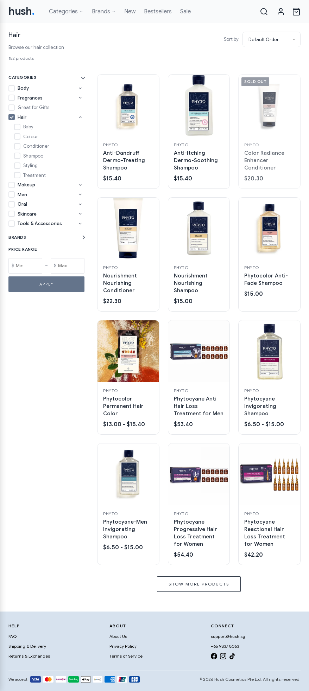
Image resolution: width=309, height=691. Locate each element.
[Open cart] (296, 11)
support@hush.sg (228, 636)
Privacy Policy (123, 646)
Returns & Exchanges (29, 656)
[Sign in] (280, 11)
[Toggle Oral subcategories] (80, 204)
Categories (66, 11)
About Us (118, 636)
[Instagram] (223, 657)
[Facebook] (214, 657)
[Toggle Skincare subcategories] (80, 214)
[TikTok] (232, 657)
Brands (104, 11)
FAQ (12, 636)
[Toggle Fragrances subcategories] (80, 98)
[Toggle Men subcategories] (80, 194)
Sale (185, 11)
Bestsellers (158, 11)
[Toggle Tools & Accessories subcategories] (80, 223)
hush (21, 11)
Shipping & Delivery (27, 646)
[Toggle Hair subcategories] (80, 117)
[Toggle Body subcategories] (80, 88)
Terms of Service (126, 656)
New (129, 11)
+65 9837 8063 (225, 646)
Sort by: (232, 39)
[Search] (264, 11)
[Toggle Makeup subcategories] (80, 185)
